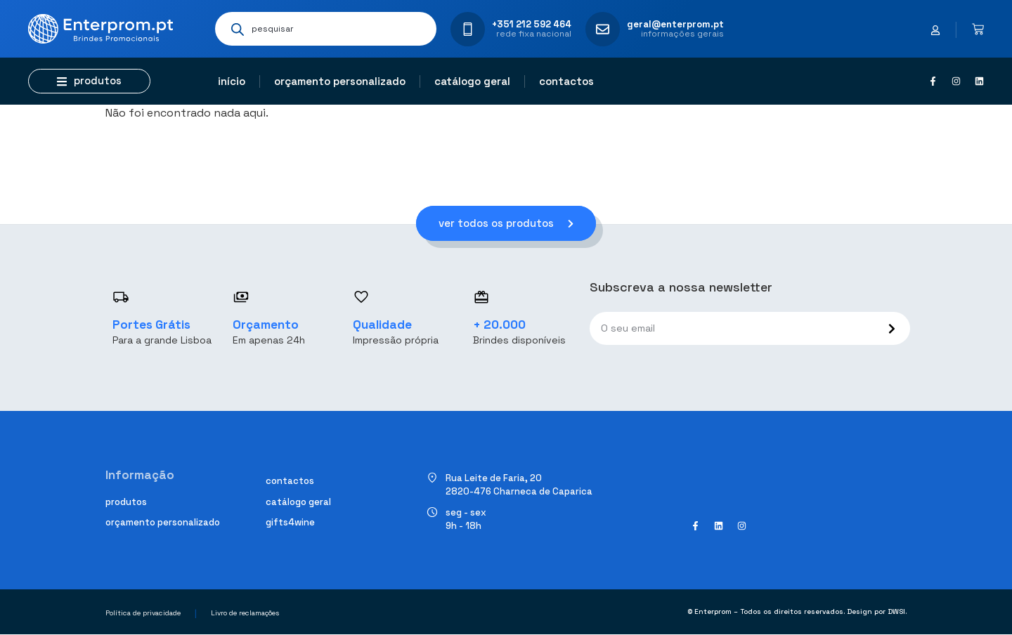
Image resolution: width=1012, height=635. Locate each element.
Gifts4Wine (290, 523)
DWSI (896, 612)
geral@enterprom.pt (675, 24)
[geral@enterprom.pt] (602, 29)
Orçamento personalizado (340, 81)
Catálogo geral (472, 81)
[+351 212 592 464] (467, 29)
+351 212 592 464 (531, 24)
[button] (89, 81)
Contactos (566, 81)
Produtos (126, 502)
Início (231, 81)
